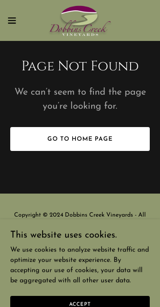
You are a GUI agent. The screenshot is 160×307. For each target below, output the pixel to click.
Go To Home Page (80, 139)
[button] (14, 20)
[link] (80, 20)
